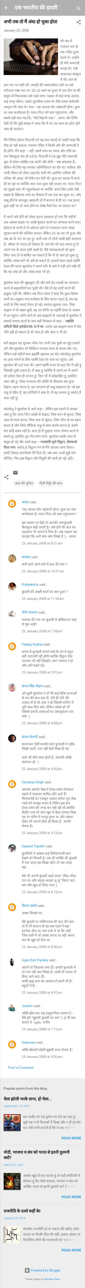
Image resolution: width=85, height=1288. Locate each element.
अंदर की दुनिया (24, 483)
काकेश (26, 557)
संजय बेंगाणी (30, 737)
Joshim (27, 1006)
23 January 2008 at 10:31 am (43, 571)
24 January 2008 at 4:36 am (42, 1057)
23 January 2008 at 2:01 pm (42, 672)
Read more (71, 1138)
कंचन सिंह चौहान (32, 686)
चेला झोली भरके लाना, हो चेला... (28, 1099)
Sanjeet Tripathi (33, 846)
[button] (78, 23)
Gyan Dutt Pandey (35, 960)
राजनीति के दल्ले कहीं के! (22, 1211)
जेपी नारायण (30, 612)
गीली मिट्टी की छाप (50, 483)
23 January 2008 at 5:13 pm (42, 833)
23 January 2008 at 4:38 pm (42, 723)
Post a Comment (21, 1068)
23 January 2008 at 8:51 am (42, 543)
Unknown (28, 1042)
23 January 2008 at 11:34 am (43, 599)
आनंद (25, 502)
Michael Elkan (52, 1279)
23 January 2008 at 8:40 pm (42, 947)
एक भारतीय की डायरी (36, 8)
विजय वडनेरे (29, 906)
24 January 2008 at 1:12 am (42, 1029)
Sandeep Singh (33, 782)
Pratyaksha (30, 584)
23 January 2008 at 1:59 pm (42, 631)
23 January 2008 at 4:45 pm (42, 769)
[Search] (78, 9)
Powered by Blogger (42, 1270)
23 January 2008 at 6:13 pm (42, 892)
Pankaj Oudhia (32, 644)
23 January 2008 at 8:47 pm (42, 993)
